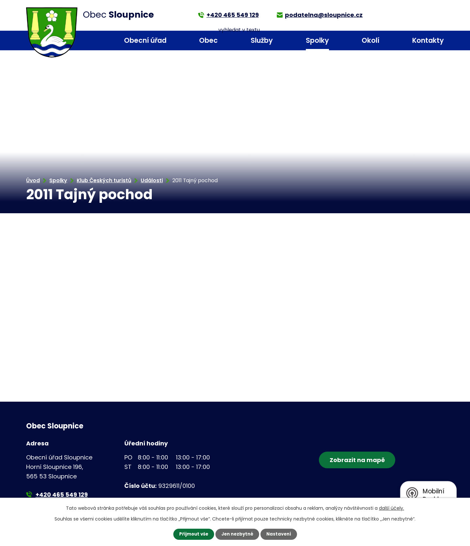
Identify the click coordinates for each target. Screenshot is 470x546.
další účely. (391, 508)
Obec (208, 40)
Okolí (370, 40)
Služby (262, 40)
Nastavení (281, 534)
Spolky (317, 40)
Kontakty (428, 40)
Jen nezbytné (237, 534)
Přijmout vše (191, 534)
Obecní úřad (145, 40)
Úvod (88, 41)
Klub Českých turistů (104, 180)
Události (152, 180)
